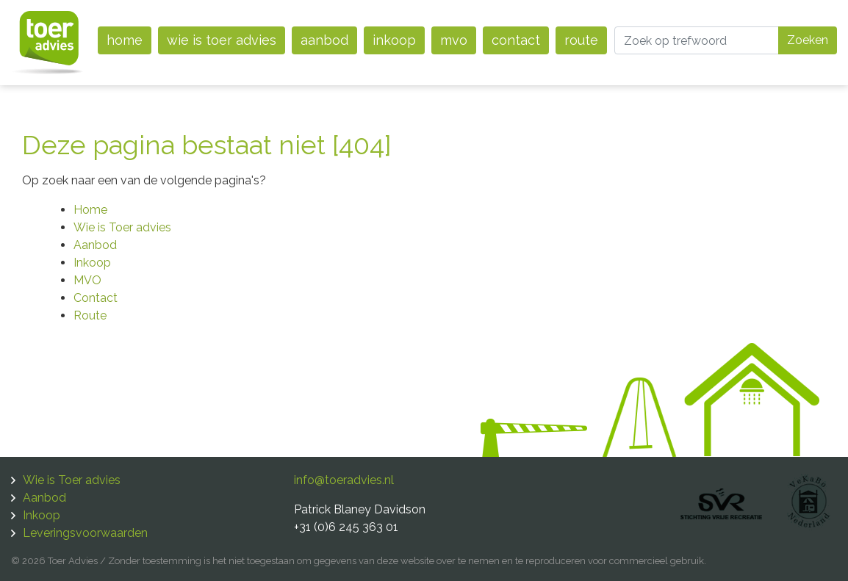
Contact (516, 40)
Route (581, 40)
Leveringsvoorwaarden (85, 533)
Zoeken (807, 40)
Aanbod (324, 40)
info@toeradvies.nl (344, 480)
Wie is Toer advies (221, 40)
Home (125, 40)
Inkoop (394, 40)
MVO (453, 40)
